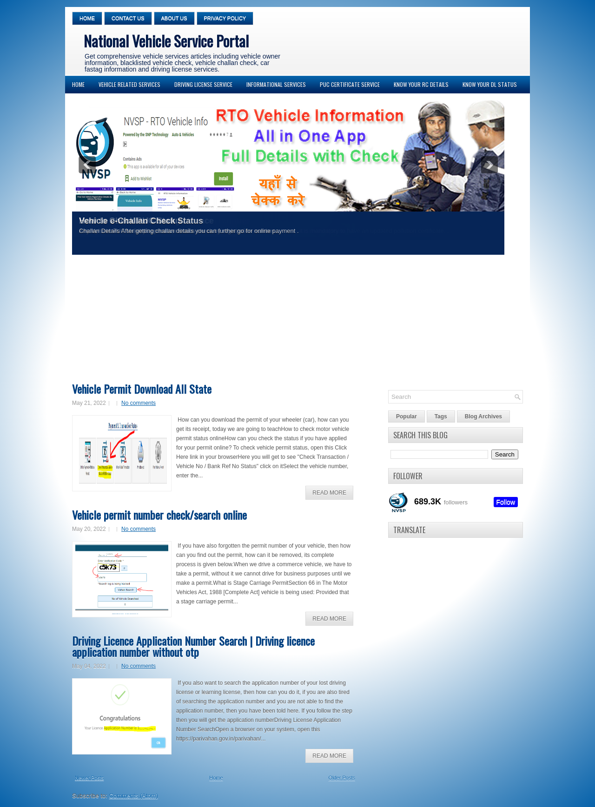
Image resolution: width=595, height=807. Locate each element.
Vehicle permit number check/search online (159, 514)
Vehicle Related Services (129, 84)
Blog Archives (483, 416)
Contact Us (128, 18)
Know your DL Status (490, 84)
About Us (174, 18)
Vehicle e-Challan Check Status (141, 220)
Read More (329, 492)
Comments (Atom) (133, 795)
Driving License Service (203, 84)
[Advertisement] (295, 322)
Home (87, 18)
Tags (441, 416)
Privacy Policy (225, 18)
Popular (406, 416)
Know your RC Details (421, 84)
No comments (138, 403)
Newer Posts (89, 778)
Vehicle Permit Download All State (142, 388)
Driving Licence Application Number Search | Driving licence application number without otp (193, 646)
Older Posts (342, 778)
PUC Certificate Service (350, 84)
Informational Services (276, 84)
